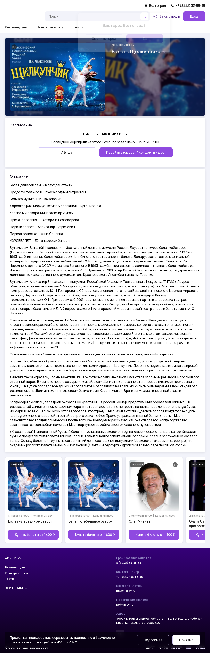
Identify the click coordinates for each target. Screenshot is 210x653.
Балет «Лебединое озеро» (30, 521)
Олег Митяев (139, 521)
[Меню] (38, 16)
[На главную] (17, 16)
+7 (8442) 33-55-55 (188, 5)
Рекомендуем (16, 27)
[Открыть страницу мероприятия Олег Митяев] (154, 500)
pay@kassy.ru (126, 591)
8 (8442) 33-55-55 (128, 563)
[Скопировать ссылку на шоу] (164, 51)
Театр (78, 27)
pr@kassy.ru (125, 605)
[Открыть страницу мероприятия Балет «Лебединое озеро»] (33, 500)
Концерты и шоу (50, 27)
